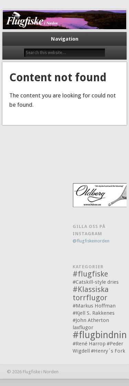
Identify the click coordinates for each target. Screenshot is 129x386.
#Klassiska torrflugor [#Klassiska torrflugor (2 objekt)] (91, 293)
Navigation (64, 39)
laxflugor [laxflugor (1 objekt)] (83, 327)
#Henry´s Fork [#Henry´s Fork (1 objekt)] (108, 351)
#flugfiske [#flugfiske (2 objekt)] (90, 274)
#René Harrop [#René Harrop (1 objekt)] (89, 344)
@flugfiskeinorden (91, 240)
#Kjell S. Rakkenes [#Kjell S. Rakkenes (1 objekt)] (94, 313)
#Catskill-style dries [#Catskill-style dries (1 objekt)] (96, 282)
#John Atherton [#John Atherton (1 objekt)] (91, 320)
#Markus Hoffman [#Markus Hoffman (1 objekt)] (94, 306)
